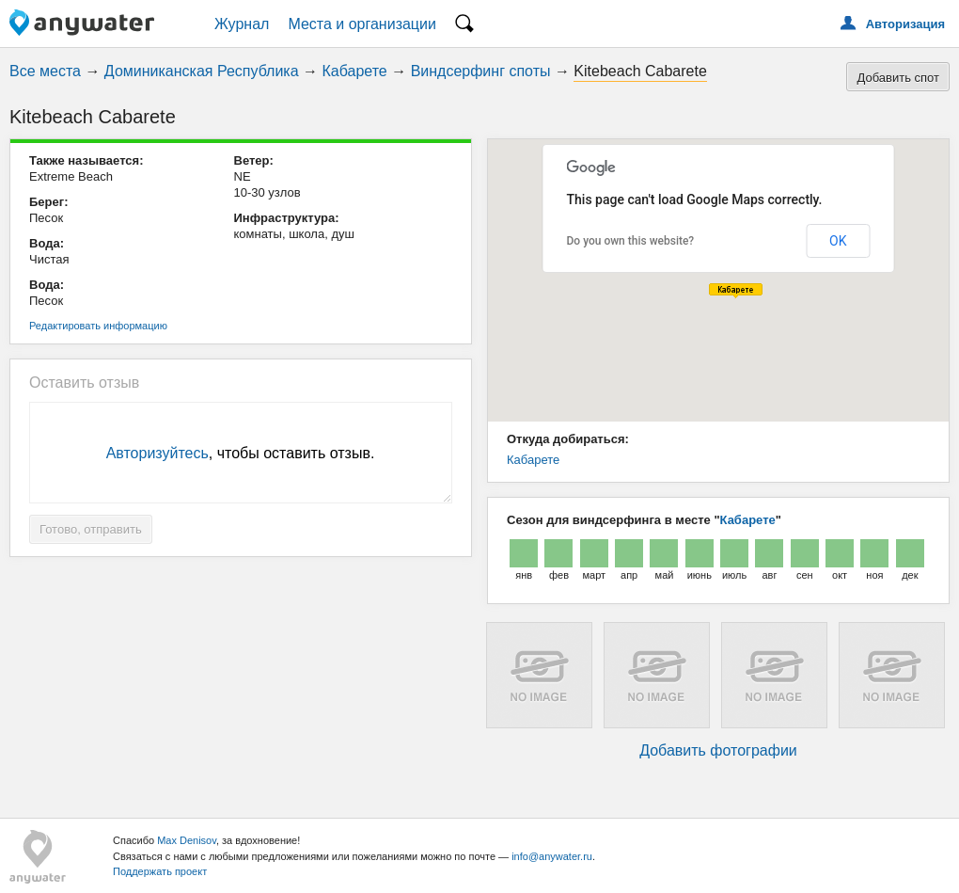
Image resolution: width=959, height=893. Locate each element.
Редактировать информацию (98, 325)
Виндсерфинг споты (481, 71)
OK (837, 240)
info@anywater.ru (551, 856)
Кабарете (354, 71)
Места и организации (362, 24)
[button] (735, 291)
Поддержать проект (160, 871)
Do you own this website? (631, 240)
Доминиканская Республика (201, 71)
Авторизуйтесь (157, 453)
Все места (45, 71)
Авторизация (905, 24)
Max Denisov (186, 840)
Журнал (241, 24)
